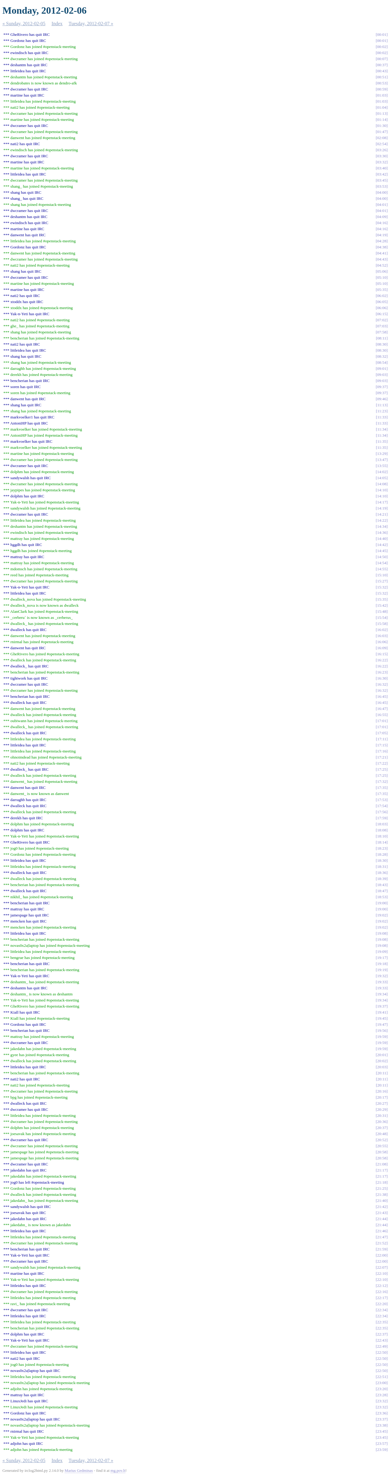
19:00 (381, 903)
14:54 (381, 563)
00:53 (381, 83)
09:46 (381, 399)
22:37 (381, 1334)
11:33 (381, 417)
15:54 (381, 617)
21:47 (381, 1237)
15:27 (381, 581)
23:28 (381, 1395)
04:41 (381, 253)
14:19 (381, 508)
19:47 (381, 1024)
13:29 (381, 453)
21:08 (381, 1164)
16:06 (381, 642)
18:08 (381, 830)
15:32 (381, 587)
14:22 (381, 520)
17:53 (381, 799)
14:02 (381, 471)
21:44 (381, 1218)
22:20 (381, 1303)
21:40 (381, 1200)
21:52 (381, 1243)
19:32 (381, 976)
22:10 (381, 1273)
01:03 (381, 95)
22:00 (381, 1255)
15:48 (381, 611)
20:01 (381, 1054)
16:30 (381, 678)
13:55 (381, 465)
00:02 (381, 46)
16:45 (381, 696)
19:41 (381, 1012)
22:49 (381, 1346)
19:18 (381, 963)
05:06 (381, 271)
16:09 (381, 648)
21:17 (381, 1170)
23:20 (381, 1389)
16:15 (381, 654)
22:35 (381, 1322)
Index (57, 23)
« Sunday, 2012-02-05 (24, 23)
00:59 (381, 89)
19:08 (381, 933)
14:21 (381, 514)
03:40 (381, 168)
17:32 (381, 781)
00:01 (381, 34)
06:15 (381, 314)
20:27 (381, 1103)
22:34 (381, 1310)
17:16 (381, 751)
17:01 (381, 720)
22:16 (381, 1291)
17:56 (381, 812)
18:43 (381, 884)
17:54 (381, 805)
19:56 (381, 1030)
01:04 (381, 107)
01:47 (381, 131)
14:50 (381, 556)
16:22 (381, 660)
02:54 (381, 144)
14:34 (381, 526)
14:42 (381, 544)
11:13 (381, 405)
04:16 (381, 222)
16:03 (381, 635)
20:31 (381, 1115)
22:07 (381, 1267)
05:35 (381, 289)
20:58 (381, 1152)
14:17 (381, 502)
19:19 (381, 969)
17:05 (381, 733)
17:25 (381, 769)
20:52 (381, 1140)
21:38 (381, 1194)
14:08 (381, 484)
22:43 (381, 1340)
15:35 (381, 599)
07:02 (381, 320)
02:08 (381, 137)
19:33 (381, 982)
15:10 (381, 575)
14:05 (381, 478)
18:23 (381, 848)
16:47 (381, 708)
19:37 (381, 1006)
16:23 (381, 672)
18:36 (381, 872)
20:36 (381, 1121)
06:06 (381, 307)
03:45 (381, 180)
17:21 (381, 757)
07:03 (381, 326)
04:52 (381, 265)
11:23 (381, 411)
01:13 (381, 113)
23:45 (381, 1431)
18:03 (381, 824)
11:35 (381, 441)
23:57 (381, 1443)
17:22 (381, 763)
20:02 (381, 1061)
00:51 (381, 77)
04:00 (381, 192)
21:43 (381, 1212)
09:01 (381, 368)
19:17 (381, 957)
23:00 (381, 1382)
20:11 (381, 1073)
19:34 (381, 994)
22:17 (381, 1297)
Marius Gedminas (79, 1470)
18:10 (381, 836)
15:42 (381, 605)
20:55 (381, 1146)
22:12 (381, 1285)
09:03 (381, 374)
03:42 (381, 174)
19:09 (381, 951)
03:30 (381, 156)
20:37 (381, 1127)
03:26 (381, 150)
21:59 (381, 1249)
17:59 (381, 818)
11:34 (381, 429)
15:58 (381, 623)
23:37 (381, 1419)
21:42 (381, 1206)
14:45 (381, 550)
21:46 (381, 1231)
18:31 (381, 866)
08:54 (381, 362)
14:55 (381, 569)
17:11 (381, 739)
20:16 (381, 1091)
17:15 (381, 745)
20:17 (381, 1097)
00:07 (381, 58)
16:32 (381, 684)
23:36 (381, 1413)
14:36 (381, 532)
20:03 (381, 1067)
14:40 (381, 538)
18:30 (381, 860)
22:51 (381, 1376)
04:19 (381, 235)
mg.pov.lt (117, 1470)
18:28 (381, 854)
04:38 (381, 247)
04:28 (381, 241)
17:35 (381, 787)
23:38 (381, 1425)
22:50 (381, 1352)
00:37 (381, 65)
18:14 (381, 842)
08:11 (381, 338)
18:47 (381, 891)
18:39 (381, 878)
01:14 (381, 119)
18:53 (381, 897)
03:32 (381, 162)
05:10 (381, 277)
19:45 (381, 1018)
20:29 (381, 1109)
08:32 (381, 356)
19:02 (381, 915)
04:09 (381, 216)
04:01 (381, 204)
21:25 (381, 1188)
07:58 (381, 332)
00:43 (381, 71)
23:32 (381, 1401)
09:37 (381, 386)
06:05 (381, 301)
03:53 (381, 186)
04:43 (381, 259)
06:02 (381, 295)
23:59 (381, 1449)
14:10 (381, 490)
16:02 (381, 629)
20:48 (381, 1133)
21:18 (381, 1182)
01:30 (381, 125)
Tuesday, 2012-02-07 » (91, 23)
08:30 (381, 344)
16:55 (381, 714)
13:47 (381, 459)
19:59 (381, 1036)
